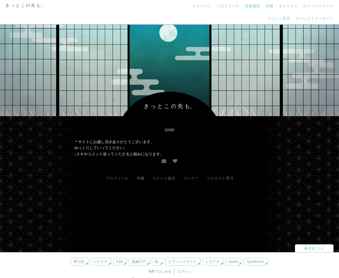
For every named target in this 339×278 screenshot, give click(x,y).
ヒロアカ (212, 262)
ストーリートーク (318, 6)
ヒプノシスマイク (182, 262)
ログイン (184, 271)
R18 (119, 262)
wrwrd (233, 262)
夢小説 (79, 262)
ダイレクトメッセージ (314, 18)
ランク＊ (191, 178)
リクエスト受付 (220, 178)
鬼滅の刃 (139, 262)
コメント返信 (278, 18)
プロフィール (228, 6)
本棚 (269, 6)
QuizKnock (255, 262)
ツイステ (100, 262)
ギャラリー (288, 6)
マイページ (201, 6)
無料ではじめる (159, 271)
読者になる (314, 248)
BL (157, 262)
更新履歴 (252, 6)
